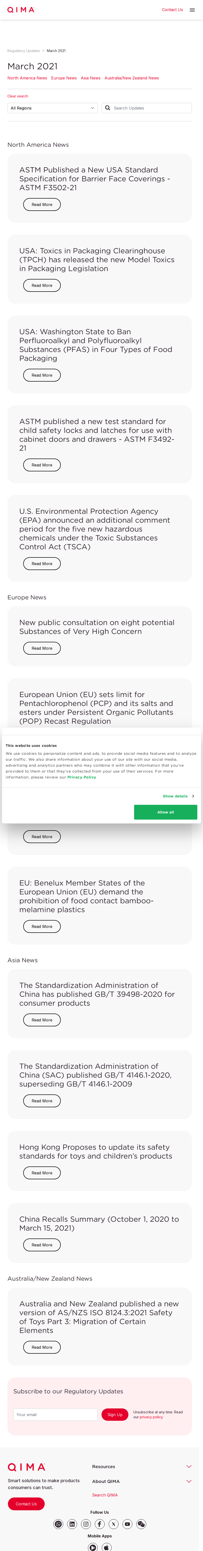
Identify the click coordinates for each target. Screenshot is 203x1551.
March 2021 (56, 51)
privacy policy (151, 1417)
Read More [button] (42, 204)
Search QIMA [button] (105, 1495)
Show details (175, 796)
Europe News (64, 77)
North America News (27, 77)
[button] (192, 10)
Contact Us (26, 1503)
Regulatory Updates (23, 51)
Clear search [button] (17, 96)
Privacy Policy (81, 777)
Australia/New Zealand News (131, 77)
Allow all (165, 812)
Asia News (91, 77)
